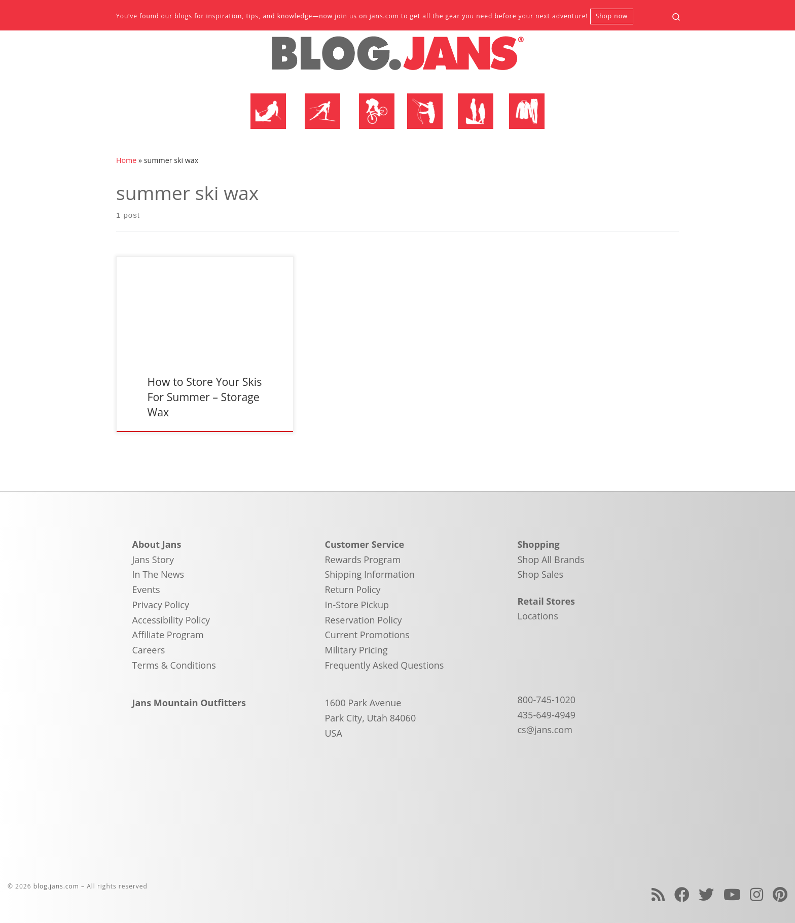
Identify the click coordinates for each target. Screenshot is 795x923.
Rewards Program (363, 559)
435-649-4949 (547, 715)
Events (146, 589)
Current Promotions (367, 635)
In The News (158, 574)
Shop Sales (541, 574)
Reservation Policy (363, 620)
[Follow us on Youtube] (732, 894)
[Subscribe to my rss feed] (658, 894)
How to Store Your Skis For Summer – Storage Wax (204, 396)
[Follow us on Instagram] (756, 894)
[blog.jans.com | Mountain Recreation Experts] (397, 57)
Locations (538, 616)
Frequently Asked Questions (384, 665)
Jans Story (153, 559)
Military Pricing (356, 650)
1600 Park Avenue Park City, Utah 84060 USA (370, 718)
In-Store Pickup (357, 605)
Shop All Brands (551, 559)
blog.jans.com (56, 886)
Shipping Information (370, 574)
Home (126, 160)
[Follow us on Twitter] (706, 894)
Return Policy (353, 589)
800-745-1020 (547, 700)
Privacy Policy (160, 605)
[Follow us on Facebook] (682, 894)
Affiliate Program (168, 635)
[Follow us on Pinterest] (780, 894)
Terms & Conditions (174, 665)
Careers (148, 650)
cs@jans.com (545, 729)
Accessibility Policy (171, 620)
